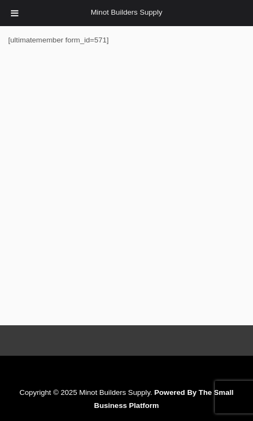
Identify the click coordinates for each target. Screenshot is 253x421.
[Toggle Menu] (14, 13)
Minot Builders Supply (126, 12)
